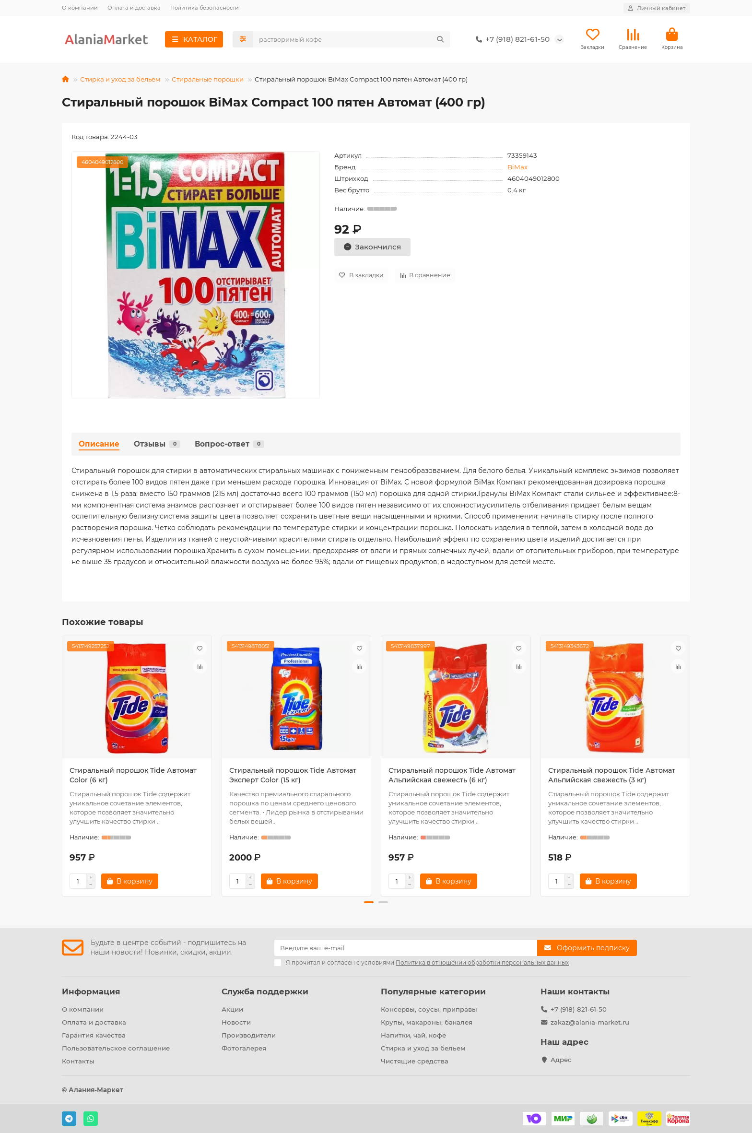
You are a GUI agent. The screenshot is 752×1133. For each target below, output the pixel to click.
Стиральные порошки (208, 79)
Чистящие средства (414, 1061)
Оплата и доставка (134, 7)
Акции (232, 1010)
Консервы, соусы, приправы (429, 1010)
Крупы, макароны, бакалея (426, 1023)
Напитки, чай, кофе (413, 1035)
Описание (99, 444)
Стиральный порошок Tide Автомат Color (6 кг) (133, 776)
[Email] (405, 948)
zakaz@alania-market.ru (590, 1023)
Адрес (561, 1059)
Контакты (78, 1061)
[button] (369, 903)
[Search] (352, 40)
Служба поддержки (265, 992)
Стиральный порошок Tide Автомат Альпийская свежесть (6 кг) (452, 776)
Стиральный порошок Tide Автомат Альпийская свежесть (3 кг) (611, 776)
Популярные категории (433, 992)
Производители (249, 1035)
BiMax (517, 167)
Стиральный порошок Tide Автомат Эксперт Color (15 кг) (292, 776)
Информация (91, 992)
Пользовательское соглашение (116, 1048)
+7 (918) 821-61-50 (511, 40)
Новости (236, 1023)
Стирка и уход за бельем (120, 79)
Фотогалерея (244, 1048)
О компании (80, 7)
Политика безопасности (204, 7)
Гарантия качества (94, 1035)
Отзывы (157, 444)
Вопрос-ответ (229, 444)
